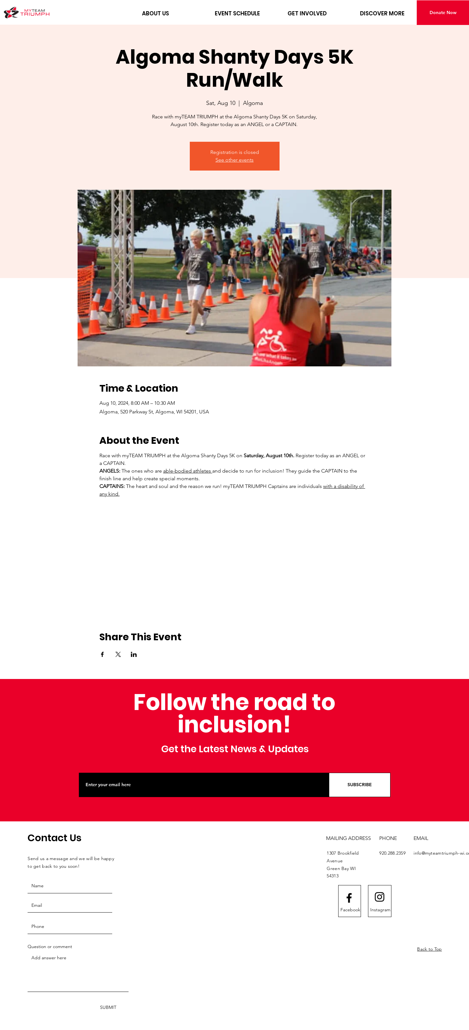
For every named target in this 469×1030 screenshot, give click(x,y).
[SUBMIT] (108, 1008)
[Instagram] (380, 909)
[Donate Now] (443, 12)
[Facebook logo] (349, 897)
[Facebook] (350, 909)
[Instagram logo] (379, 896)
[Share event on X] (118, 654)
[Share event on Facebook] (102, 654)
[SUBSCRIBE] (359, 785)
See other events (234, 160)
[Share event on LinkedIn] (134, 654)
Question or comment (50, 946)
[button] (173, 13)
